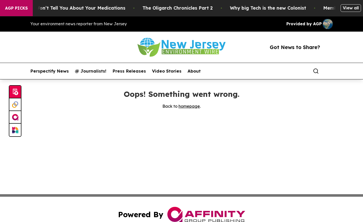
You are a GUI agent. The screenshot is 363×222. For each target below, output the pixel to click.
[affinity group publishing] (15, 117)
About (194, 71)
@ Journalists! (90, 71)
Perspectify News (49, 71)
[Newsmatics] (15, 130)
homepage (189, 106)
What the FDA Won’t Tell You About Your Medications (66, 8)
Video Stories (167, 71)
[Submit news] (15, 92)
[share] (329, 71)
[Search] (316, 71)
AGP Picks (16, 8)
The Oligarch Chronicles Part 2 (180, 8)
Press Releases (129, 71)
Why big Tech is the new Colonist (271, 8)
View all (351, 7)
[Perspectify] (15, 104)
